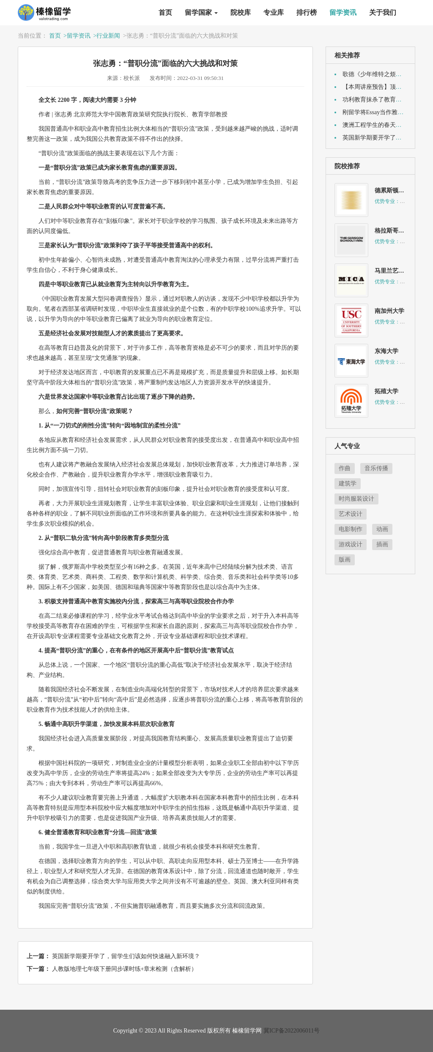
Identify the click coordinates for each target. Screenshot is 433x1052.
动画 (382, 529)
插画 (382, 544)
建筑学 (347, 483)
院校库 (240, 12)
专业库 (273, 12)
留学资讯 (342, 12)
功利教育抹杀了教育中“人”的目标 (386, 99)
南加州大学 (389, 311)
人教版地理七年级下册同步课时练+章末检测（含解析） (124, 969)
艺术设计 (350, 514)
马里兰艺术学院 (395, 271)
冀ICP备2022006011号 (291, 1030)
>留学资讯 (76, 36)
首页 (165, 12)
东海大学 (386, 351)
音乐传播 (376, 468)
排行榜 (306, 12)
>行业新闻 (106, 36)
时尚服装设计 (356, 499)
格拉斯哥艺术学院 (398, 230)
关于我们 (382, 12)
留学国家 (201, 12)
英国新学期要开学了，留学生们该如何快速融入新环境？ (126, 956)
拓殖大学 (386, 391)
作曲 (345, 468)
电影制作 (350, 529)
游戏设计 (350, 544)
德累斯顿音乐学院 (398, 190)
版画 (345, 559)
